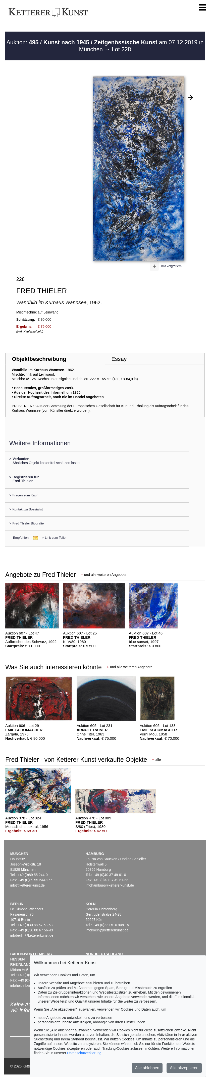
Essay (119, 359)
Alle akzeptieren (184, 1068)
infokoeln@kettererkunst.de (107, 930)
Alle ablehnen (147, 1068)
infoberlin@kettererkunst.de (31, 935)
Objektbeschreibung (39, 359)
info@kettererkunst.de (27, 885)
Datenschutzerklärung (84, 1053)
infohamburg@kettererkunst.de (110, 885)
